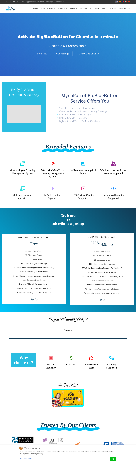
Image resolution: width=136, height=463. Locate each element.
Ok (113, 459)
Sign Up (34, 299)
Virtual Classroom (47, 8)
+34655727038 (59, 2)
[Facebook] (6, 2)
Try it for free (94, 8)
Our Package (62, 53)
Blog (104, 8)
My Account (123, 8)
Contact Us (112, 8)
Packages (83, 8)
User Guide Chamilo (89, 53)
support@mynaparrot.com (35, 2)
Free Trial (42, 53)
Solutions (61, 8)
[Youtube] (14, 2)
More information (26, 458)
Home (35, 8)
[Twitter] (10, 2)
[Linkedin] (17, 2)
